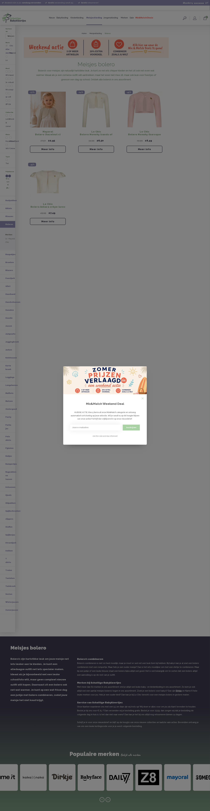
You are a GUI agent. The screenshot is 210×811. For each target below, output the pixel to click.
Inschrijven (131, 427)
